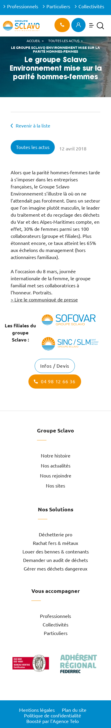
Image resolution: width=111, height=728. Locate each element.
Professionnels (22, 6)
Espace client (78, 25)
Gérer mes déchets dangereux (55, 568)
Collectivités (91, 6)
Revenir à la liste (33, 125)
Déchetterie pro (55, 534)
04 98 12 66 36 (58, 381)
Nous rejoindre (55, 475)
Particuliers (58, 6)
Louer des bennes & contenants (55, 551)
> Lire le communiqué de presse (44, 299)
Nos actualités (55, 465)
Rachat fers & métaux (55, 543)
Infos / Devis (54, 366)
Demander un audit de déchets (55, 560)
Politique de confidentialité (52, 715)
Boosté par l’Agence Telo (52, 721)
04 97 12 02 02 (62, 25)
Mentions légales (37, 710)
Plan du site (74, 710)
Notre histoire (55, 455)
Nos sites (55, 485)
